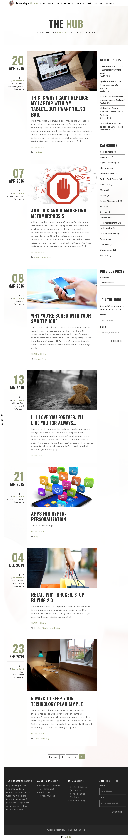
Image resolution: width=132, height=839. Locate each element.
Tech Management (108, 223)
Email (103, 327)
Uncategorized (107, 250)
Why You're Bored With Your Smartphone (61, 318)
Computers (19, 84)
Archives (104, 278)
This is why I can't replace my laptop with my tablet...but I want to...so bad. (59, 106)
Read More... (38, 147)
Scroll (66, 837)
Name (103, 315)
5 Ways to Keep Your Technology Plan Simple (57, 701)
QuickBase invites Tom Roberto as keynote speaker (110, 84)
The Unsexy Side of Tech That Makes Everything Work (111, 69)
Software (20, 500)
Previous (53, 757)
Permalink (20, 89)
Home (43, 3)
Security (104, 212)
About (51, 3)
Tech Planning (41, 738)
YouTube (104, 255)
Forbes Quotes (47, 777)
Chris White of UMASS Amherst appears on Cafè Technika (111, 111)
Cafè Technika (106, 152)
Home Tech (105, 184)
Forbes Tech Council (109, 179)
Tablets (38, 152)
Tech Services (106, 228)
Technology (27, 3)
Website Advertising (45, 257)
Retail (16, 403)
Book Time (45, 773)
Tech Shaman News (109, 234)
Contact (109, 3)
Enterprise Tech (107, 174)
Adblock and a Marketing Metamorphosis (58, 213)
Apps (37, 536)
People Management (109, 201)
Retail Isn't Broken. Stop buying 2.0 (57, 597)
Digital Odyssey (78, 768)
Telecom (104, 239)
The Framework (65, 3)
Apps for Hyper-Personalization (48, 516)
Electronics (12, 87)
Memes (103, 190)
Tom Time (105, 244)
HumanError (40, 359)
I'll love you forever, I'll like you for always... (57, 420)
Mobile (21, 87)
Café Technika (94, 3)
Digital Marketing (17, 196)
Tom (22, 78)
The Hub (80, 3)
